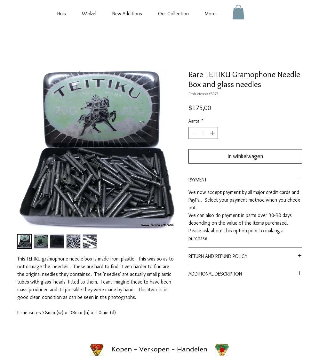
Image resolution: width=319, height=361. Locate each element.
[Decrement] (193, 133)
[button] (238, 12)
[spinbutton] (203, 133)
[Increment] (213, 133)
